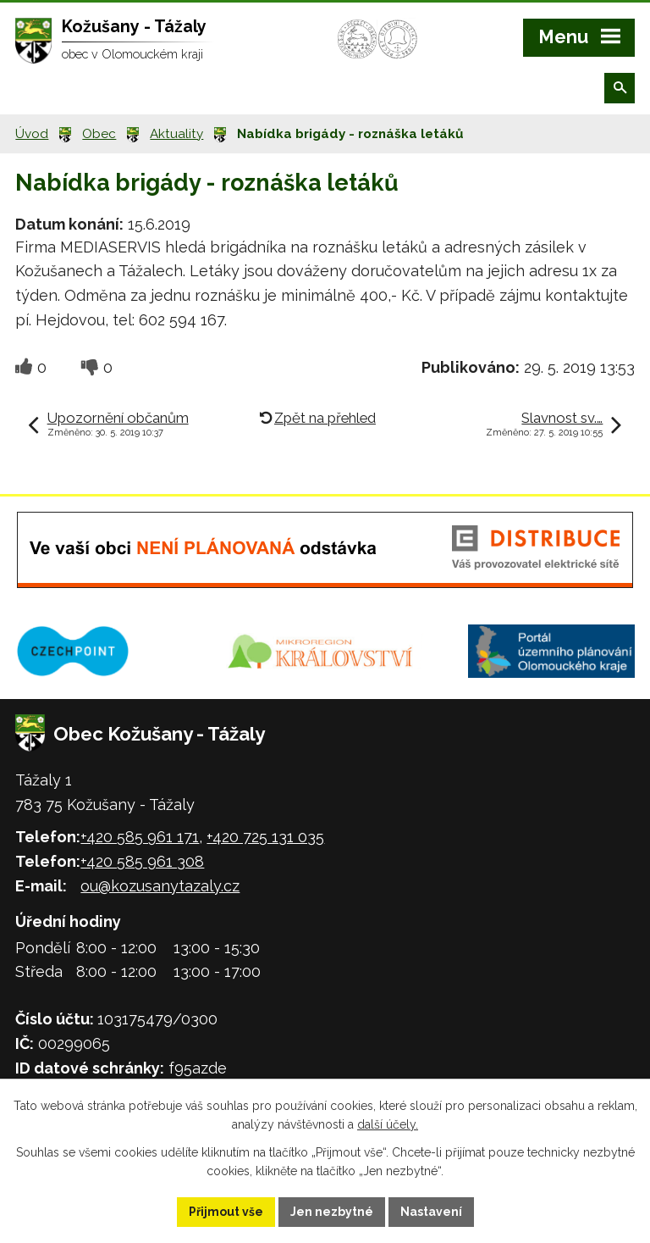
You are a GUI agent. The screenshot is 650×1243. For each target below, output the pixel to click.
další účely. (387, 1125)
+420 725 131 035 (265, 837)
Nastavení (431, 1211)
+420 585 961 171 (139, 837)
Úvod (31, 134)
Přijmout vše (226, 1211)
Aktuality (176, 134)
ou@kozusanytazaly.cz (160, 886)
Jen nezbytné (331, 1211)
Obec (99, 134)
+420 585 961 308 (142, 861)
